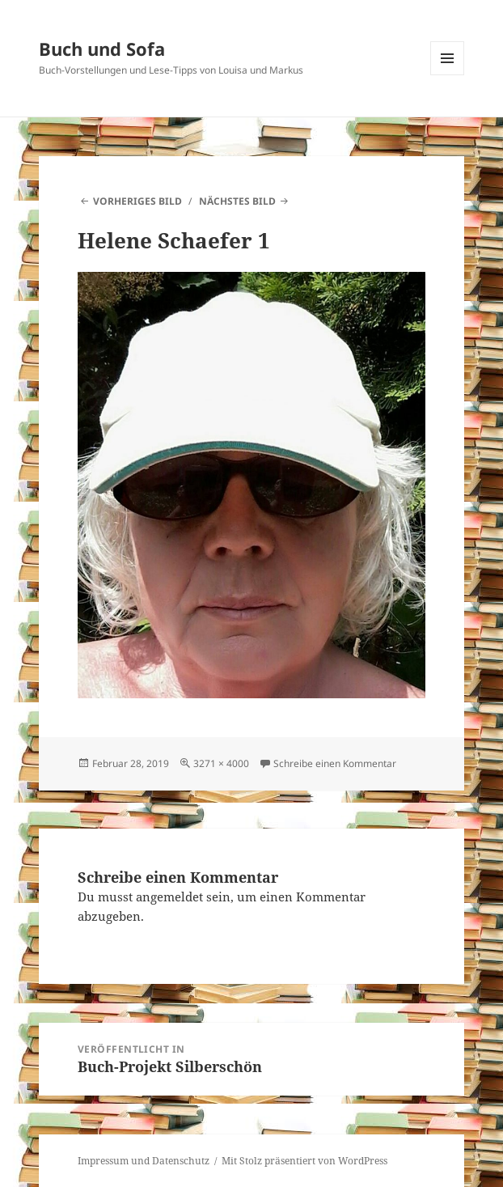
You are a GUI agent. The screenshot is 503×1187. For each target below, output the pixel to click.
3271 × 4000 (221, 763)
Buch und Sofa (102, 48)
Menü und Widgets (447, 74)
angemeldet (169, 896)
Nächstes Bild (237, 201)
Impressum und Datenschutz (143, 1161)
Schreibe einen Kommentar (334, 763)
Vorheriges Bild (137, 201)
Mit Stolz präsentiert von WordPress (304, 1161)
